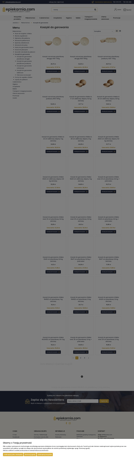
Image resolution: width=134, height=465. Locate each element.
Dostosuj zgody (30, 454)
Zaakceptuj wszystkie (45, 454)
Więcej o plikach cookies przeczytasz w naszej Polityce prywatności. (25, 450)
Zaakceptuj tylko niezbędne (13, 454)
